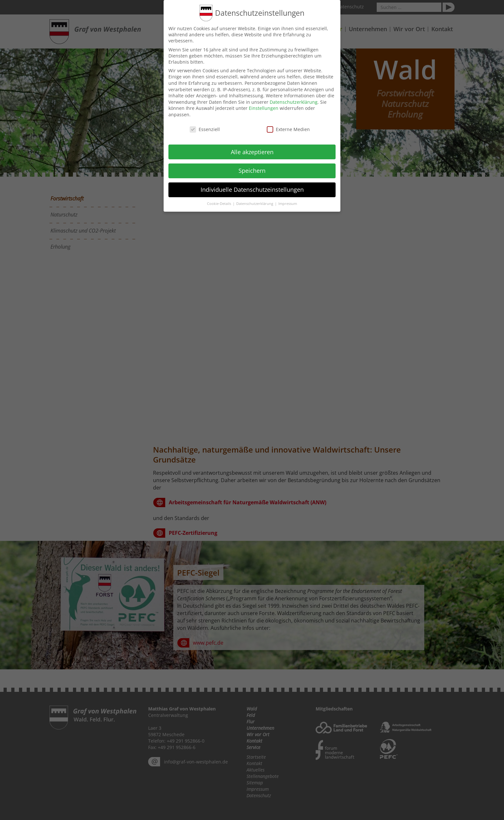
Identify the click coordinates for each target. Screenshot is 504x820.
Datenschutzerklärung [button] (255, 203)
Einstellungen (263, 107)
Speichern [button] (252, 170)
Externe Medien (288, 128)
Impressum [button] (287, 203)
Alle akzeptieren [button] (252, 151)
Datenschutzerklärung (294, 101)
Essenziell (205, 128)
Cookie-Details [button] (219, 203)
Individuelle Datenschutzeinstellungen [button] (252, 189)
